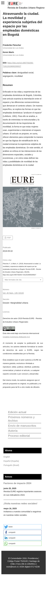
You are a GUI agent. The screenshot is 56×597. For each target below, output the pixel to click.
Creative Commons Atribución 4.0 (16, 337)
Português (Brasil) (11, 465)
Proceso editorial (19, 435)
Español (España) (11, 461)
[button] (22, 526)
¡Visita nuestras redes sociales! (20, 503)
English (6, 457)
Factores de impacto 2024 (17, 483)
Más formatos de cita (13, 280)
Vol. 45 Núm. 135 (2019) (13, 293)
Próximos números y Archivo (21, 418)
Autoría (12, 430)
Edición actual (17, 412)
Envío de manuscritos (22, 425)
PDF (9, 238)
